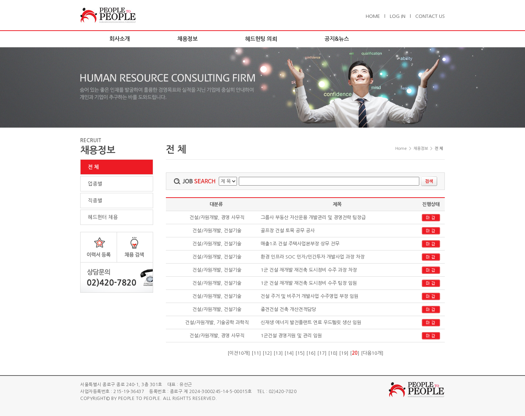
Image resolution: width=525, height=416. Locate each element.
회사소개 (119, 39)
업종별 (95, 183)
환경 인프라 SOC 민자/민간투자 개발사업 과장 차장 (313, 256)
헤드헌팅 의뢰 (261, 39)
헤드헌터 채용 (103, 217)
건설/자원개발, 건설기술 (216, 230)
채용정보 (187, 39)
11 (256, 353)
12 (267, 353)
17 (322, 353)
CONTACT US (430, 16)
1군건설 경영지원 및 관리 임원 (291, 335)
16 (311, 353)
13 (278, 353)
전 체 (93, 167)
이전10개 (238, 353)
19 (344, 353)
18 (333, 353)
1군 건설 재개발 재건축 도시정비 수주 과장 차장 (309, 270)
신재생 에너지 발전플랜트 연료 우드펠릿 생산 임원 (311, 322)
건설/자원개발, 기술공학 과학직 (216, 322)
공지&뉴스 (336, 39)
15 (300, 353)
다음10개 (372, 353)
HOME (373, 16)
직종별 (95, 200)
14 (289, 353)
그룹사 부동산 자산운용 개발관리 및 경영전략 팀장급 (313, 217)
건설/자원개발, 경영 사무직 (216, 217)
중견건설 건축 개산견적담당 (288, 309)
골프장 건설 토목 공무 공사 (288, 230)
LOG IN (397, 16)
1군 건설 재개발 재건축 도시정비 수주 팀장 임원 (309, 283)
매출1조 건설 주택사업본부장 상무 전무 (300, 243)
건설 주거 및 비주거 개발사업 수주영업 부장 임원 (309, 296)
